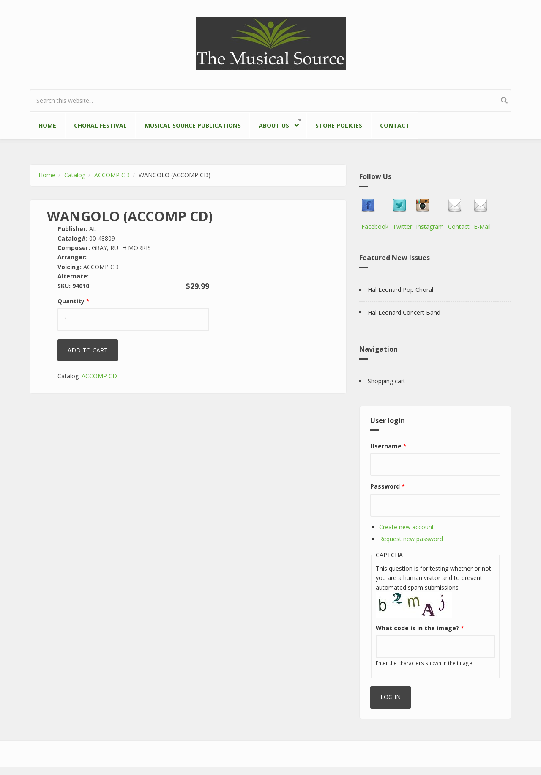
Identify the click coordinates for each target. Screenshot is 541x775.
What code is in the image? (420, 628)
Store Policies (338, 125)
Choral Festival (100, 125)
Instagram (430, 227)
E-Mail (482, 227)
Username (388, 446)
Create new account (406, 527)
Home (47, 125)
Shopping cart (386, 381)
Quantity (73, 301)
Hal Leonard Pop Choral (400, 290)
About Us (276, 124)
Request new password (411, 539)
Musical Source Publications (193, 125)
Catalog (74, 175)
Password (387, 486)
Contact (395, 125)
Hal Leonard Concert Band (404, 312)
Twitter (402, 227)
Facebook (374, 227)
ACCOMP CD (112, 175)
